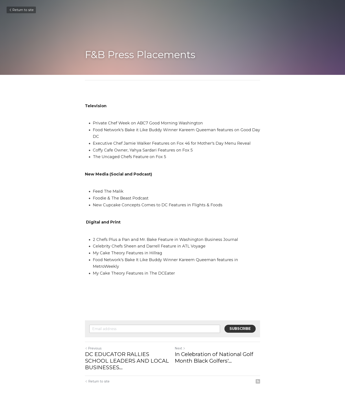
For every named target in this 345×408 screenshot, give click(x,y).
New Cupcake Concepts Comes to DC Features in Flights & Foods (157, 205)
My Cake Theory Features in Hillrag (127, 253)
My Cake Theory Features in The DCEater (134, 273)
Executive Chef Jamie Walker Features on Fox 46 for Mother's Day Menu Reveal (172, 143)
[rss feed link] (258, 381)
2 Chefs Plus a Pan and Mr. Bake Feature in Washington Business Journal (165, 239)
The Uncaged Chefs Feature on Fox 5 (129, 156)
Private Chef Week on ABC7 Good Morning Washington (148, 123)
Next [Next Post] (180, 348)
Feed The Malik (108, 191)
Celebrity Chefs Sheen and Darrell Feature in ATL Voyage (149, 246)
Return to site (21, 10)
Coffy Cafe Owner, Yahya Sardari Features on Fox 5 (143, 150)
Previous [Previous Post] (93, 348)
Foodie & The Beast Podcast (121, 198)
